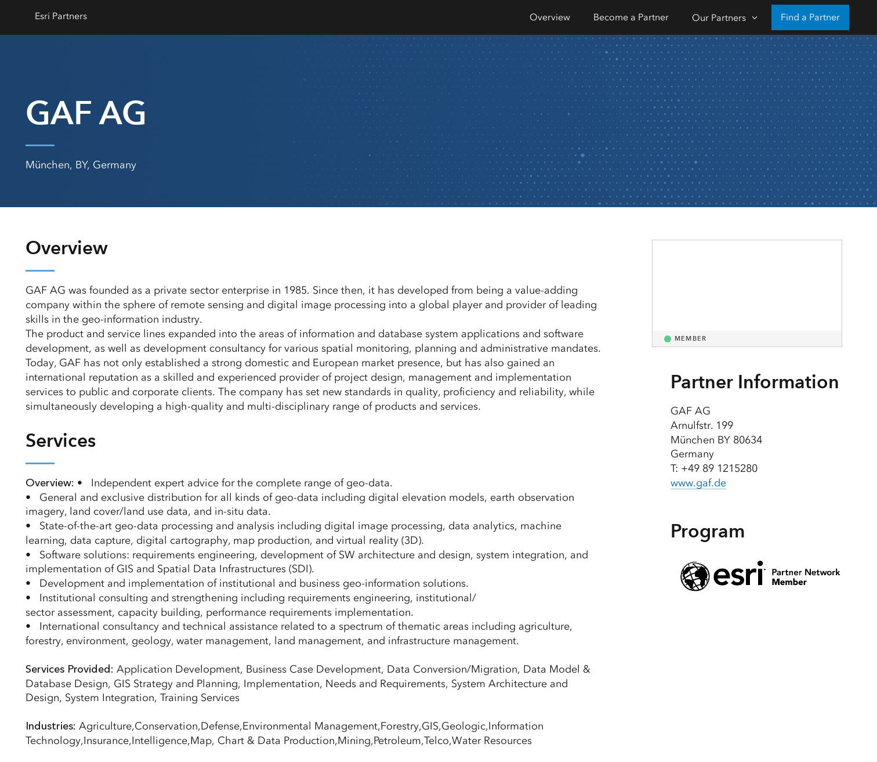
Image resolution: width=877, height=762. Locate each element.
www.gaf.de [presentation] (698, 482)
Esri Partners (61, 15)
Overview (550, 17)
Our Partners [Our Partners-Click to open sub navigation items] (719, 17)
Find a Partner (810, 17)
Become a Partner (631, 17)
